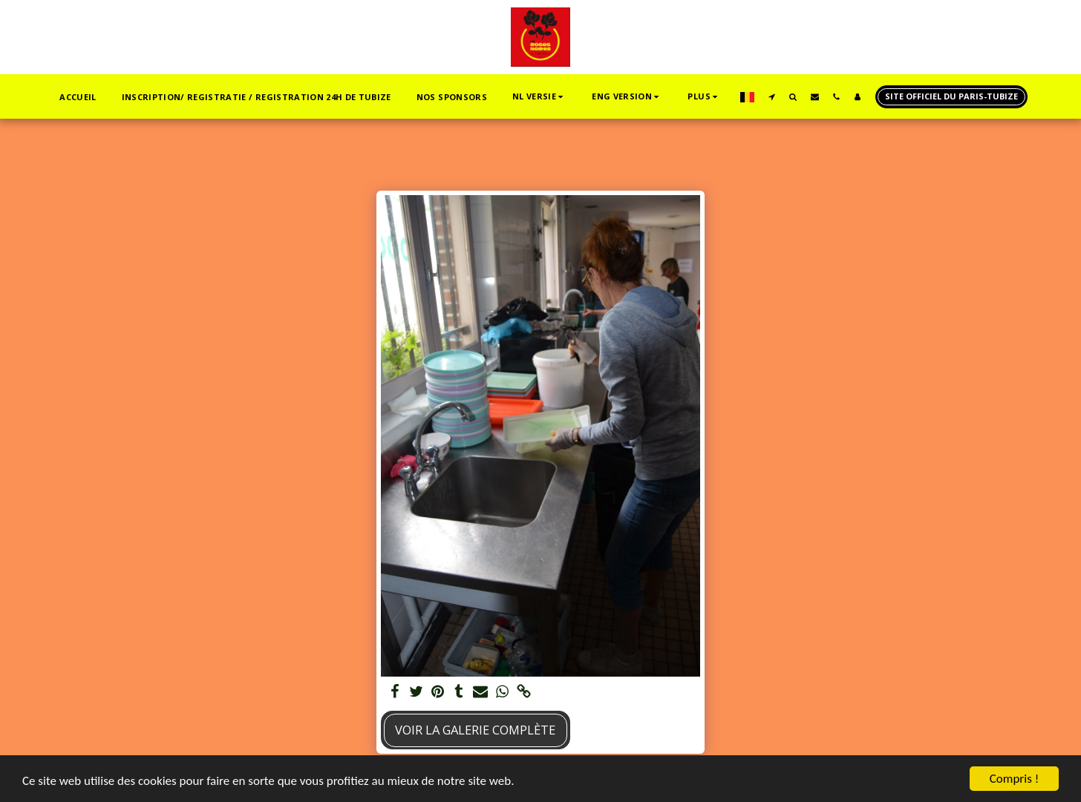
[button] (539, 97)
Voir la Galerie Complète (475, 729)
